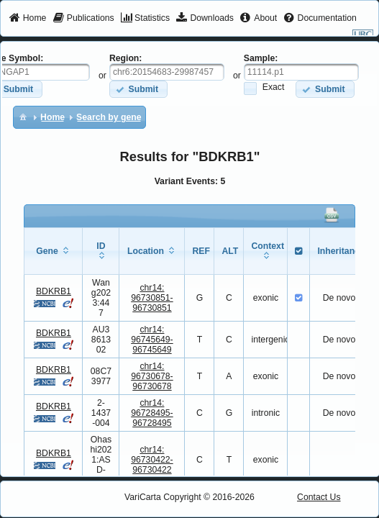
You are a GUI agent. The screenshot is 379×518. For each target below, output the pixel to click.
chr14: (152, 298)
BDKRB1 (53, 291)
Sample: (261, 58)
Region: (125, 58)
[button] (138, 89)
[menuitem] (28, 19)
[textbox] (166, 72)
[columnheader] (53, 250)
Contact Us (319, 497)
